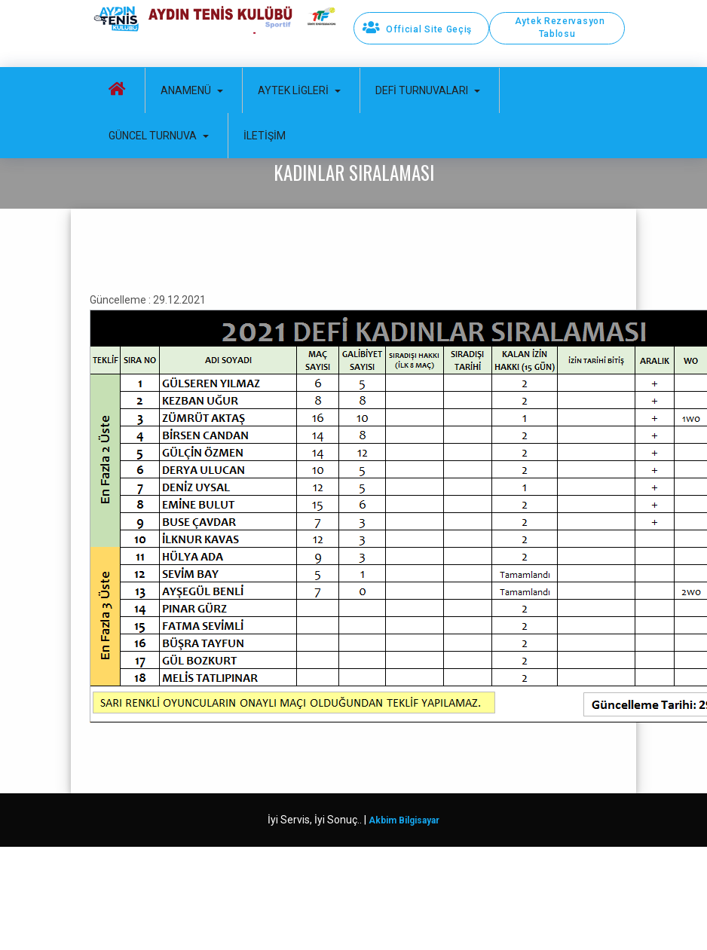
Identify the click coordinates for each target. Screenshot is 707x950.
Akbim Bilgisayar (404, 820)
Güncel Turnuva (159, 136)
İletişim (264, 136)
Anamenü (192, 90)
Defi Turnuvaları (427, 90)
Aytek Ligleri (299, 90)
